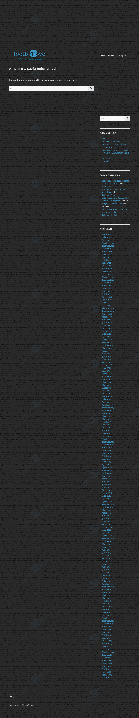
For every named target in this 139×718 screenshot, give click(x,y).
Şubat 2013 (106, 553)
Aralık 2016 (107, 428)
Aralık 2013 (106, 524)
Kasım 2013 (107, 527)
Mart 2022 (106, 257)
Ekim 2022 (106, 237)
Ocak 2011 (106, 604)
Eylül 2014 (106, 499)
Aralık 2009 (107, 641)
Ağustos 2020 (108, 308)
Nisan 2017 (106, 416)
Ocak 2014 (106, 521)
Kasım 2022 (107, 234)
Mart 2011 (106, 598)
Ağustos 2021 (107, 277)
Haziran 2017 (107, 411)
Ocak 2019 (106, 359)
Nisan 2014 (106, 513)
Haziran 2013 (107, 541)
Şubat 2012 (106, 570)
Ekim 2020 (106, 303)
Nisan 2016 (107, 450)
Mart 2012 (106, 567)
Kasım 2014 (107, 493)
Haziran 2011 (107, 590)
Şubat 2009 (107, 669)
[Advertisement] (70, 26)
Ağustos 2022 (108, 243)
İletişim (122, 55)
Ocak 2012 (106, 572)
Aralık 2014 (107, 490)
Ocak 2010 (106, 638)
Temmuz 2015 (108, 470)
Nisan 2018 (106, 382)
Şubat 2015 (106, 484)
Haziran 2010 (107, 624)
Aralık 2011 (106, 575)
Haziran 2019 (107, 345)
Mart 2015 (106, 482)
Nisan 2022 (107, 254)
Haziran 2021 (107, 283)
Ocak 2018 (106, 391)
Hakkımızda (107, 55)
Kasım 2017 (107, 396)
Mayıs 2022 (107, 251)
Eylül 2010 (106, 615)
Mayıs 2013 (106, 544)
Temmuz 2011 (108, 587)
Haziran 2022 (108, 249)
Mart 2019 (106, 354)
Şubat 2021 (106, 294)
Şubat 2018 (106, 388)
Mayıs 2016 (107, 447)
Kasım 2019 (107, 331)
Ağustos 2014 (107, 501)
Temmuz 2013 (108, 538)
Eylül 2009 (106, 649)
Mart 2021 (106, 291)
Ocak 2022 (106, 263)
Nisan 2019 (107, 351)
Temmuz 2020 (108, 311)
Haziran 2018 (107, 376)
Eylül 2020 (106, 305)
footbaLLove (14, 705)
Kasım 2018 (107, 365)
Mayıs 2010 (107, 626)
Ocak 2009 (106, 672)
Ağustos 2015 (107, 467)
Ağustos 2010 (107, 618)
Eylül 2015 (106, 465)
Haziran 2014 (107, 507)
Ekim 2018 (106, 368)
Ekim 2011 (106, 581)
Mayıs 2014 (107, 510)
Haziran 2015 (107, 473)
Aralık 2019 (107, 328)
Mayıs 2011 (106, 592)
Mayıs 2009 (107, 661)
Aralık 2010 (107, 607)
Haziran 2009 (108, 658)
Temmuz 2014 (108, 504)
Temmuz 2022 (108, 246)
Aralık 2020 (107, 297)
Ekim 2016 (106, 433)
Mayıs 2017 (107, 413)
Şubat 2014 (106, 518)
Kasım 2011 (107, 578)
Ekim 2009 (106, 646)
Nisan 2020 (107, 317)
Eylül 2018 (106, 371)
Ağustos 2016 (108, 439)
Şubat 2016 (106, 456)
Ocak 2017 (106, 425)
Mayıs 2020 (107, 314)
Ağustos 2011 (107, 584)
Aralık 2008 (107, 675)
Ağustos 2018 (107, 374)
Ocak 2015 (106, 487)
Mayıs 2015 (107, 476)
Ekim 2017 (106, 399)
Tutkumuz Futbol (109, 215)
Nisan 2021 (106, 288)
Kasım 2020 (107, 300)
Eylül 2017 (106, 402)
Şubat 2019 (106, 357)
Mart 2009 (106, 666)
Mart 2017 (106, 419)
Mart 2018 (106, 385)
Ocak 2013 (106, 555)
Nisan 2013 (106, 547)
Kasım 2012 (107, 561)
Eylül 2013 (106, 533)
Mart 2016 (106, 453)
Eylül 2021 (106, 274)
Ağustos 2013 (107, 536)
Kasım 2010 (107, 609)
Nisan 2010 (106, 629)
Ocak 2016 (106, 459)
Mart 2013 (106, 550)
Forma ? (105, 161)
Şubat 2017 (106, 422)
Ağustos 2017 (107, 405)
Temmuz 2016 (108, 442)
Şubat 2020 (107, 322)
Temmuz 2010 (108, 621)
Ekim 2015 (106, 462)
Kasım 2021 (107, 268)
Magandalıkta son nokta (112, 204)
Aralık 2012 (107, 558)
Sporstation (107, 186)
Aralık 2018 (107, 362)
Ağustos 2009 (108, 652)
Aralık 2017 (107, 393)
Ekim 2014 (106, 496)
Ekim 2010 (106, 612)
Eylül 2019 (106, 337)
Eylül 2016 (106, 436)
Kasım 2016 (107, 430)
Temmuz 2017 (108, 408)
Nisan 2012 (106, 564)
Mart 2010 (106, 632)
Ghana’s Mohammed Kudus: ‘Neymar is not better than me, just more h (115, 144)
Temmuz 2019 (108, 342)
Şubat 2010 (106, 635)
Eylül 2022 (106, 240)
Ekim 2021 (106, 271)
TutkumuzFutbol (109, 195)
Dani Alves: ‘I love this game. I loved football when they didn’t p (115, 153)
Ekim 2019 (106, 334)
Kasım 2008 (107, 678)
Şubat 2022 (107, 260)
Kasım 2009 (107, 644)
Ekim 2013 (106, 530)
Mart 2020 (106, 320)
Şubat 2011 (106, 601)
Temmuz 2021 (108, 280)
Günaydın (106, 158)
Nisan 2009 (107, 663)
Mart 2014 (106, 516)
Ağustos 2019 (108, 340)
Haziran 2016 (107, 445)
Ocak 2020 (106, 325)
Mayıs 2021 (107, 286)
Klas (104, 139)
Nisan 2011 (106, 595)
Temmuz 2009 (108, 655)
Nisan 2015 (106, 479)
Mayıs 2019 (107, 348)
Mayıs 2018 (107, 379)
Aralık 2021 (107, 266)
